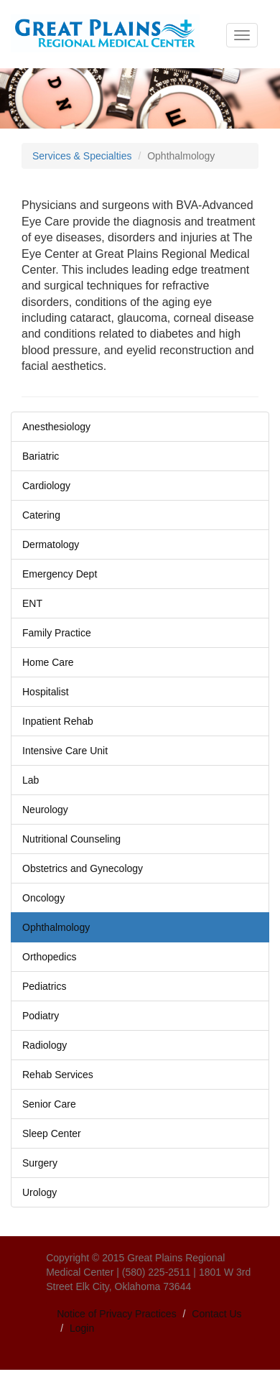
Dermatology (50, 544)
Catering (41, 515)
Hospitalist (45, 691)
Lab (30, 780)
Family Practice (56, 633)
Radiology (44, 1045)
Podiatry (40, 1015)
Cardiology (46, 485)
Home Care (48, 662)
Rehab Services (57, 1074)
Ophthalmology (56, 927)
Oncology (43, 898)
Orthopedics (49, 957)
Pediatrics (44, 986)
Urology (39, 1192)
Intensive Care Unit (65, 750)
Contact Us (216, 1314)
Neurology (45, 809)
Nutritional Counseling (71, 839)
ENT (32, 603)
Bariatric (40, 456)
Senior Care (49, 1104)
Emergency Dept (59, 574)
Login (82, 1328)
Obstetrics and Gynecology (82, 868)
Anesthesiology (56, 426)
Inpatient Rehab (57, 721)
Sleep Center (51, 1133)
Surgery (39, 1163)
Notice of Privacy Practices (117, 1314)
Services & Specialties (82, 156)
